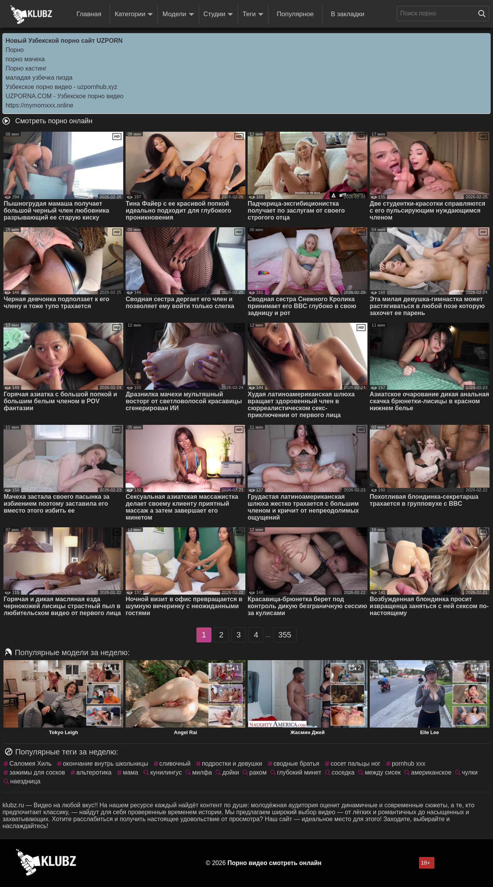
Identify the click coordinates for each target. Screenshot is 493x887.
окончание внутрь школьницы (105, 763)
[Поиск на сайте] (483, 13)
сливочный (175, 763)
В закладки (347, 14)
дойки (230, 772)
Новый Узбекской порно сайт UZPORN (63, 40)
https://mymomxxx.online (39, 105)
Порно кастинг (26, 68)
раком (258, 772)
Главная (88, 14)
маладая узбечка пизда (38, 77)
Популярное (295, 14)
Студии (218, 14)
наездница (25, 781)
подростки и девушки (232, 763)
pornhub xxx (408, 763)
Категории (134, 14)
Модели (178, 14)
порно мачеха (25, 59)
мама (130, 772)
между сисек (383, 772)
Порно (14, 50)
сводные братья (296, 763)
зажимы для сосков (37, 772)
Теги (253, 14)
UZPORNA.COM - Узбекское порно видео (64, 96)
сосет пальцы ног (355, 763)
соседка (343, 772)
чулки (470, 772)
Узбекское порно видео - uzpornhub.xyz (61, 87)
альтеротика (93, 772)
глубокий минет (299, 772)
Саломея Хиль (30, 763)
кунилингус (166, 772)
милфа (202, 772)
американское (431, 772)
